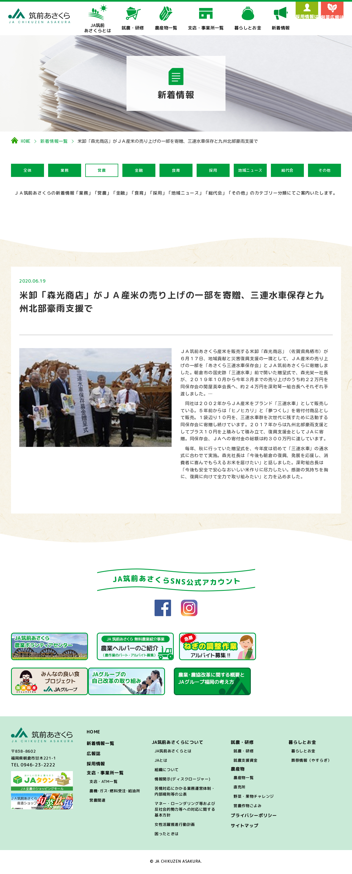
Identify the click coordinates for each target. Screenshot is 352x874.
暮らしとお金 (303, 752)
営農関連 (97, 801)
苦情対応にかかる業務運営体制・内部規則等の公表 (185, 792)
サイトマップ (244, 827)
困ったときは (167, 835)
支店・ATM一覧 (103, 783)
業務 (64, 170)
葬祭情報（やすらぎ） (311, 761)
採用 (213, 170)
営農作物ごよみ (247, 807)
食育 (176, 170)
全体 (27, 170)
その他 (324, 170)
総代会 (287, 170)
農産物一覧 (243, 779)
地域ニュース (250, 170)
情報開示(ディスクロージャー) (182, 780)
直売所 (239, 788)
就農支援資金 (245, 761)
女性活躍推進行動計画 (175, 826)
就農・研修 (243, 752)
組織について (167, 771)
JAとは (161, 761)
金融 (139, 170)
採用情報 (96, 765)
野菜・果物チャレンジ (253, 798)
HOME (26, 141)
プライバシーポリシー (254, 817)
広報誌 (93, 755)
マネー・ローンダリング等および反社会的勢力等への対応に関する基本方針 (185, 810)
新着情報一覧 (54, 141)
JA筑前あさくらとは (173, 752)
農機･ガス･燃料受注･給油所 (114, 792)
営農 (102, 170)
